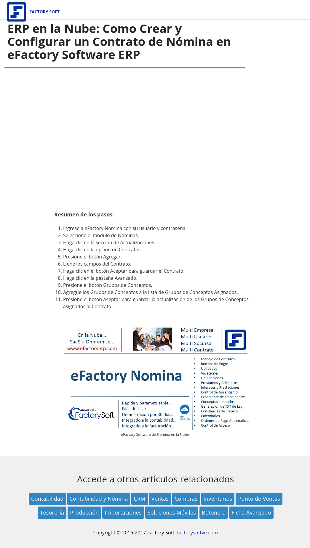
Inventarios (218, 498)
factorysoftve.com (197, 532)
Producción (84, 512)
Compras (186, 498)
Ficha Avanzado (251, 512)
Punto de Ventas (259, 498)
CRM (139, 498)
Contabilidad (47, 498)
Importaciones (123, 512)
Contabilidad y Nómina (99, 498)
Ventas (160, 498)
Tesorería (52, 512)
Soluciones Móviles (172, 512)
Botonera (214, 512)
